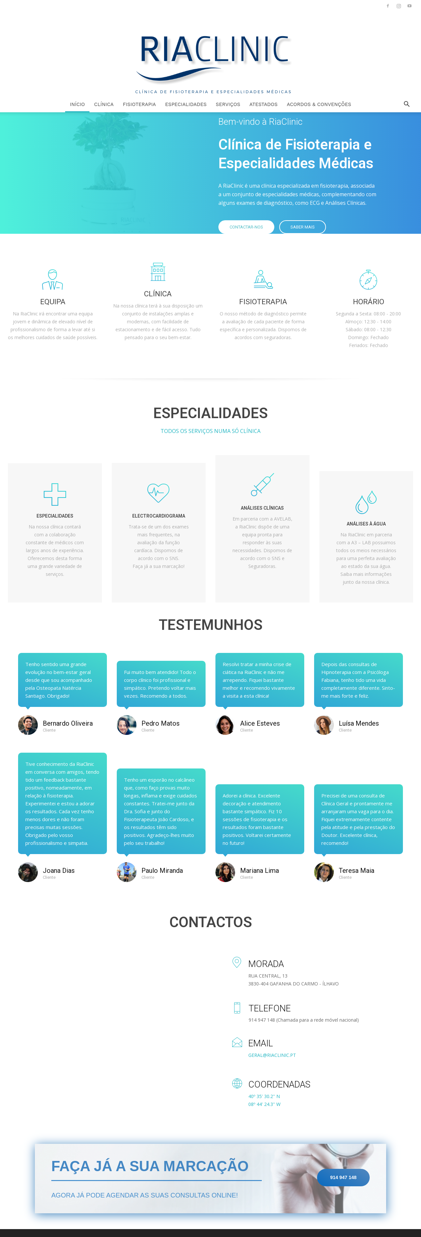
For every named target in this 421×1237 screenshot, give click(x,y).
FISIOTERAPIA (139, 104)
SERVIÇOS (228, 104)
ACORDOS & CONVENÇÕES (319, 104)
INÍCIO (77, 104)
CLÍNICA (103, 104)
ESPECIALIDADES (186, 104)
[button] (406, 105)
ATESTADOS (263, 104)
